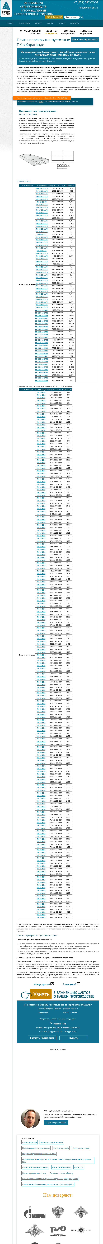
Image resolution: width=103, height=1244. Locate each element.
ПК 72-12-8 (41, 817)
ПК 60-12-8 (41, 720)
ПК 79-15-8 (41, 858)
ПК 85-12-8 (41, 888)
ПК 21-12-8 (41, 403)
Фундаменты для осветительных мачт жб (39, 1154)
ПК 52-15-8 (41, 658)
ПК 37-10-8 (41, 530)
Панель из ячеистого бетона (61, 1173)
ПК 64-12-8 (41, 752)
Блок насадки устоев (81, 1148)
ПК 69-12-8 (41, 793)
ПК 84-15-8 (41, 885)
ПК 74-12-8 (41, 828)
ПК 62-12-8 (41, 736)
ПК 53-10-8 (41, 660)
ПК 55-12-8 (41, 679)
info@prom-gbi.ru (88, 7)
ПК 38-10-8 (41, 538)
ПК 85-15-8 (41, 890)
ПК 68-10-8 (41, 782)
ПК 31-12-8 (41, 484)
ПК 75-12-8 (41, 834)
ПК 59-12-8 (41, 712)
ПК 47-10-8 (41, 612)
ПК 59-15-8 (41, 714)
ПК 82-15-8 (41, 874)
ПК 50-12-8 (41, 639)
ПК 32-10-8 (41, 490)
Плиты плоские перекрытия (51, 1142)
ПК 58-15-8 (41, 706)
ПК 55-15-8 (41, 682)
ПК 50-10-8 (41, 636)
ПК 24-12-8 (41, 428)
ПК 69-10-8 (41, 790)
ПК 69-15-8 (41, 796)
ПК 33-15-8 (41, 503)
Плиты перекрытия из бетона (34, 1173)
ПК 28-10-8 (41, 457)
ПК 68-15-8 (41, 788)
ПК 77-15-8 (41, 847)
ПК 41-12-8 (41, 566)
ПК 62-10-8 (41, 733)
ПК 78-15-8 (41, 853)
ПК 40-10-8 (41, 555)
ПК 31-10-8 (41, 482)
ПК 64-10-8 (41, 750)
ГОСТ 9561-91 (62, 98)
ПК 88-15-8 (41, 907)
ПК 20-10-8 (41, 392)
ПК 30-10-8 (41, 474)
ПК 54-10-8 (41, 668)
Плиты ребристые (29, 1142)
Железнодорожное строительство (36, 1148)
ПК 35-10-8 (41, 514)
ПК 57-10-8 (41, 693)
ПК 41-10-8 (41, 563)
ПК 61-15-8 (41, 731)
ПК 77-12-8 (41, 844)
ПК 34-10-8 (41, 506)
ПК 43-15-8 (41, 585)
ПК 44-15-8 (41, 593)
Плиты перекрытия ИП (61, 1167)
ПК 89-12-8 (41, 909)
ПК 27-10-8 (41, 449)
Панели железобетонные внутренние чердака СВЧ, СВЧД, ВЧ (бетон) (50, 1179)
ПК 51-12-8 (41, 647)
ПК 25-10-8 (41, 433)
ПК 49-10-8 (41, 628)
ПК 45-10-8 (41, 595)
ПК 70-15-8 (41, 804)
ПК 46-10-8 (41, 603)
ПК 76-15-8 (41, 842)
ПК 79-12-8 (41, 855)
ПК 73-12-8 (41, 823)
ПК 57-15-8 (41, 698)
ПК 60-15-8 (41, 723)
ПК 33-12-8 (41, 501)
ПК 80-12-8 (41, 861)
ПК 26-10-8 (41, 441)
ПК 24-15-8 (41, 430)
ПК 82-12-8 (41, 871)
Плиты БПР (78, 1167)
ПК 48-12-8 (41, 622)
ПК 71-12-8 (41, 809)
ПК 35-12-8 (41, 517)
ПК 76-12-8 (41, 839)
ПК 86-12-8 (41, 893)
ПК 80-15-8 (41, 863)
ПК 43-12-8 (41, 582)
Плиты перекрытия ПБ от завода (35, 1167)
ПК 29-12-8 (41, 468)
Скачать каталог (24, 181)
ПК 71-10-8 (41, 807)
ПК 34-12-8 (41, 509)
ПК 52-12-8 (41, 655)
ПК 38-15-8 (41, 544)
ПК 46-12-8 (41, 606)
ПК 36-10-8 (41, 522)
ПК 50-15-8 (41, 641)
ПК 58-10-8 (41, 701)
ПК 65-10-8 (41, 758)
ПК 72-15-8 (41, 820)
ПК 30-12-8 (41, 476)
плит (41, 102)
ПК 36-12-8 (41, 525)
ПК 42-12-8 (41, 574)
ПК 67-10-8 (41, 774)
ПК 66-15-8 (41, 771)
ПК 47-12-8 (41, 614)
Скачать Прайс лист (42, 1038)
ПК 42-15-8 (41, 576)
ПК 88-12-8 (41, 904)
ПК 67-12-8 (41, 777)
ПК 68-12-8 (41, 785)
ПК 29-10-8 (41, 465)
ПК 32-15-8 (41, 495)
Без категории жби (61, 1148)
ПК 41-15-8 (41, 568)
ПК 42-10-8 (41, 571)
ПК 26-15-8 (41, 446)
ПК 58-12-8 (41, 704)
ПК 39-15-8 (41, 552)
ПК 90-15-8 (41, 917)
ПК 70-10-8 (41, 798)
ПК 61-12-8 (41, 728)
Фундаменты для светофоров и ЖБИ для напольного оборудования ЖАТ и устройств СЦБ (56, 1160)
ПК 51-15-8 (41, 649)
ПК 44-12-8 (41, 590)
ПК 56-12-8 (41, 687)
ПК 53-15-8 (41, 666)
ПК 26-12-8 (41, 444)
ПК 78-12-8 (41, 850)
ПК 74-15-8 (41, 831)
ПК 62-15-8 (41, 739)
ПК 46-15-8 (41, 609)
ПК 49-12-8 (41, 631)
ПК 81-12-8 (41, 866)
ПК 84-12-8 (41, 882)
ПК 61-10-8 (41, 725)
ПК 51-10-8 (41, 644)
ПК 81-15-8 (41, 869)
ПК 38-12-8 (41, 541)
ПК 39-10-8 (41, 547)
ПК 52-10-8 (41, 652)
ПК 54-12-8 (41, 671)
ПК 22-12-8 (41, 411)
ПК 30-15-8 (41, 479)
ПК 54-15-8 (41, 674)
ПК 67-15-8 (41, 779)
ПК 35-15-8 (41, 520)
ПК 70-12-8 (41, 801)
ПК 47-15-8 (41, 617)
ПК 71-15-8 (41, 812)
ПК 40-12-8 (41, 557)
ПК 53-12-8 (41, 663)
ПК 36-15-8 (41, 528)
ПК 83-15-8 (41, 880)
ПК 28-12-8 (41, 460)
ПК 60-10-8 (41, 717)
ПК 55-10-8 (41, 677)
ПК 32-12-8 (41, 492)
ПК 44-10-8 (41, 587)
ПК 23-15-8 (41, 422)
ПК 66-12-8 (41, 769)
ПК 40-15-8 (41, 560)
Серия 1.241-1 (50, 98)
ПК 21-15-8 (41, 406)
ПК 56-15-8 (41, 690)
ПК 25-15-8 (41, 438)
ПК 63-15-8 (41, 747)
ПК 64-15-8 (41, 755)
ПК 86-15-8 (41, 896)
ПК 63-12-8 (41, 744)
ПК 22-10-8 (41, 409)
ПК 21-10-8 (41, 400)
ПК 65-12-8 (41, 760)
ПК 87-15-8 (41, 901)
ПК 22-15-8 (41, 414)
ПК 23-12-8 (41, 419)
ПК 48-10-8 (41, 620)
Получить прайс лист (85, 39)
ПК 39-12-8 (41, 549)
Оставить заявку (54, 17)
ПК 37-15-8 (41, 536)
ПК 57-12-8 (41, 696)
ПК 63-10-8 (41, 742)
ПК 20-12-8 (41, 395)
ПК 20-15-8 (41, 398)
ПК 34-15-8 (41, 511)
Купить (73, 1038)
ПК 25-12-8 (41, 436)
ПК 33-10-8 (41, 498)
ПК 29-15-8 (41, 471)
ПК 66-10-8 (41, 766)
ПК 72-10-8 (41, 815)
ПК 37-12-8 (41, 533)
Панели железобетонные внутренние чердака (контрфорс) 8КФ (47, 1184)
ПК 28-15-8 (41, 463)
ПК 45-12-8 (41, 598)
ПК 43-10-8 (41, 579)
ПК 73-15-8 (41, 825)
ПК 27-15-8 (41, 455)
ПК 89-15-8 (41, 912)
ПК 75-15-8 (41, 836)
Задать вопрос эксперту (56, 1123)
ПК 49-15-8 (41, 633)
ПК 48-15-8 (41, 625)
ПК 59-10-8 (41, 709)
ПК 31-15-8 (41, 487)
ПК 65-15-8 (41, 763)
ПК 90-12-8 (41, 915)
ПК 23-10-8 (41, 417)
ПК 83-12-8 (41, 877)
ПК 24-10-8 (41, 425)
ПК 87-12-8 (41, 899)
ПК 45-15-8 (41, 601)
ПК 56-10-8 (41, 685)
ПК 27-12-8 (41, 452)
